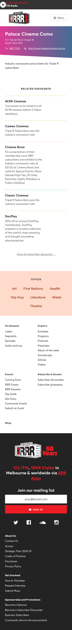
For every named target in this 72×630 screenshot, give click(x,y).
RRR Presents (13, 389)
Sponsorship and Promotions (22, 599)
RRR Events (12, 384)
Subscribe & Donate (50, 374)
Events (9, 374)
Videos (42, 364)
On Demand (12, 325)
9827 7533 (14, 48)
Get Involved (12, 575)
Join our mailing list (36, 490)
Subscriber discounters (51, 379)
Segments (10, 336)
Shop (8, 423)
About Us (10, 535)
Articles (42, 359)
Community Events (16, 403)
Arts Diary (10, 398)
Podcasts (43, 340)
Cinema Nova (15, 147)
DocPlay (11, 216)
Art (14, 288)
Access (9, 546)
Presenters (44, 345)
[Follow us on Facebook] (29, 523)
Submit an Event (14, 408)
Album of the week (48, 350)
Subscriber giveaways (50, 384)
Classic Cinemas (16, 195)
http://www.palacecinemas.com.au (46, 48)
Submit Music (13, 590)
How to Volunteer (15, 580)
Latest (8, 331)
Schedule (43, 331)
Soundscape (45, 355)
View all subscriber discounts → (36, 254)
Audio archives (13, 345)
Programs (43, 336)
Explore (42, 325)
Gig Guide (10, 394)
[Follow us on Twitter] (15, 523)
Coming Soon (13, 379)
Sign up (36, 509)
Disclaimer (11, 561)
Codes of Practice (15, 556)
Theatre (36, 306)
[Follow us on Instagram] (56, 523)
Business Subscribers (17, 615)
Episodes (10, 340)
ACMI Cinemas (15, 101)
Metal (56, 297)
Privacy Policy (13, 566)
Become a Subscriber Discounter (24, 610)
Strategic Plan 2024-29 (18, 551)
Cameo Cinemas (17, 126)
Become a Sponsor (16, 604)
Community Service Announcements (26, 620)
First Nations (33, 288)
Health (55, 288)
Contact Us (11, 541)
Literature (38, 297)
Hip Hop (17, 297)
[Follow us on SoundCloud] (42, 523)
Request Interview (15, 585)
